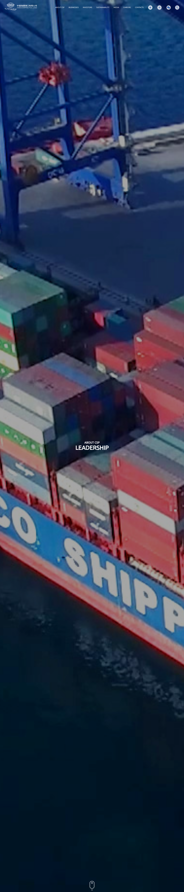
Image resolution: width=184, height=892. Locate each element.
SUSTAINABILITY (102, 7)
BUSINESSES (74, 7)
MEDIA (116, 7)
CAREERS (127, 7)
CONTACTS (139, 7)
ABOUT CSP (59, 7)
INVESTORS (87, 7)
